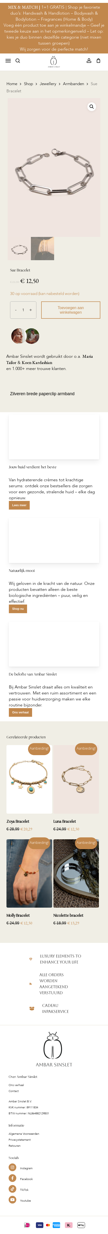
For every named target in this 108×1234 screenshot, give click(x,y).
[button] (8, 60)
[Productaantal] (23, 310)
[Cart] (97, 60)
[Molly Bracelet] (29, 873)
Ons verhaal (16, 1097)
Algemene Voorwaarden (24, 1145)
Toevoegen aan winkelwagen (71, 310)
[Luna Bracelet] (76, 779)
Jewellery (48, 84)
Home (11, 84)
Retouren (15, 1157)
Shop (28, 84)
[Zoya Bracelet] (29, 779)
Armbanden (73, 84)
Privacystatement (20, 1151)
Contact (14, 1103)
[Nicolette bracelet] (76, 873)
